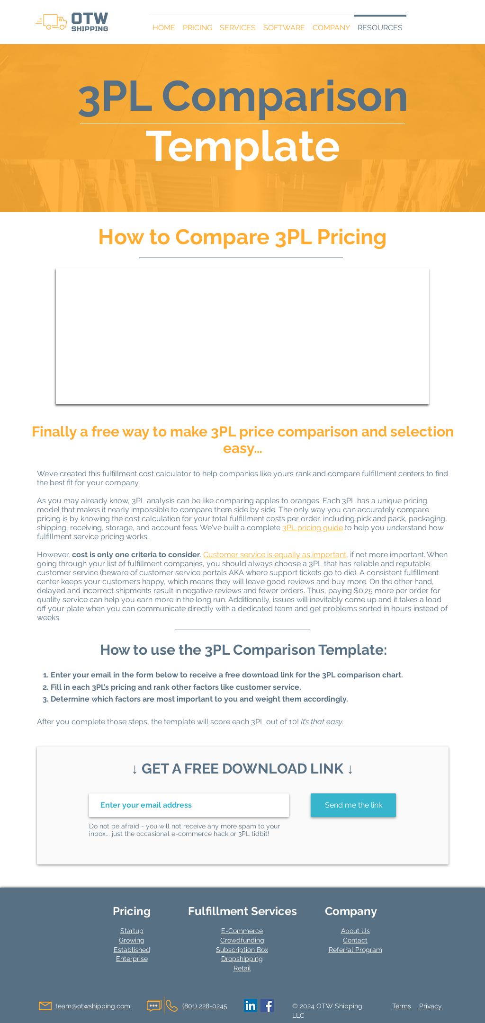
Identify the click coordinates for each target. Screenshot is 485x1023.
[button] (197, 24)
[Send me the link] (353, 805)
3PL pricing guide (312, 527)
